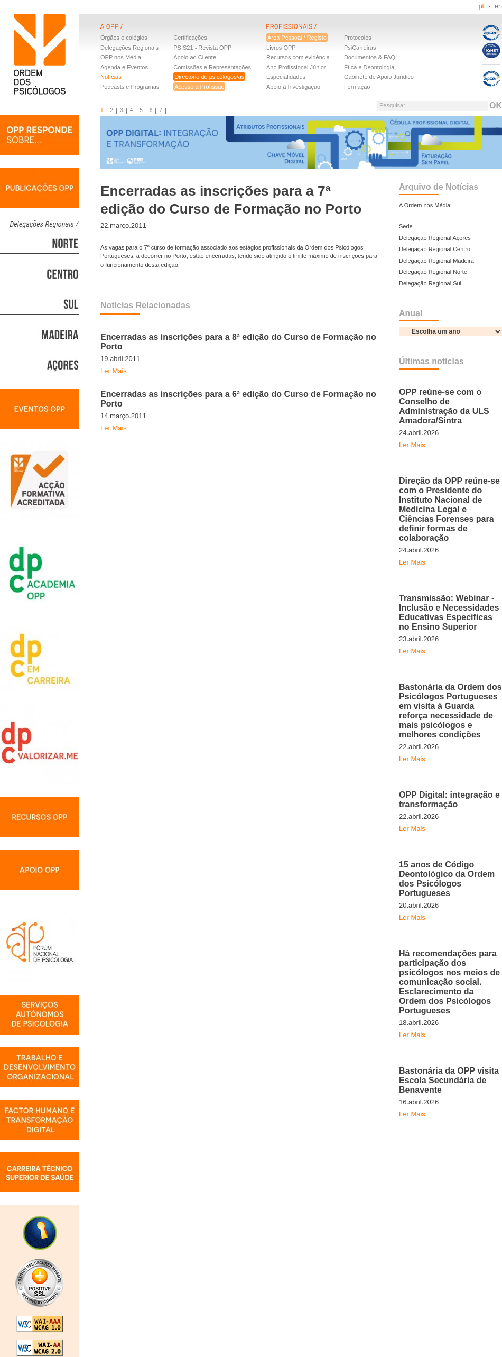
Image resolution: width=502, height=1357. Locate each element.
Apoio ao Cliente (194, 57)
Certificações (190, 37)
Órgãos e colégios (123, 37)
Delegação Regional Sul (430, 283)
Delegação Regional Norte (433, 272)
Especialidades (285, 76)
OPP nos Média (120, 57)
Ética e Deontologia (369, 67)
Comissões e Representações (212, 67)
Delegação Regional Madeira (436, 260)
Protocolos (357, 37)
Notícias (111, 76)
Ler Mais (113, 371)
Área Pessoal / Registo (297, 37)
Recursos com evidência (298, 57)
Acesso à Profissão (199, 87)
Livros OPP (281, 47)
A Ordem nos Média (424, 205)
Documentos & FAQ (369, 57)
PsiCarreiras (360, 47)
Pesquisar (392, 105)
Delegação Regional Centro (434, 249)
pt (481, 6)
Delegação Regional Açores (435, 238)
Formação (357, 87)
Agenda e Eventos (124, 67)
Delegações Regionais (129, 47)
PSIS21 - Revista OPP (202, 47)
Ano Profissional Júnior (296, 67)
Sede (406, 226)
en (498, 6)
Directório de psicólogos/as (209, 76)
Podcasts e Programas (129, 87)
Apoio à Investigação (293, 87)
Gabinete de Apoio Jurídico (379, 76)
